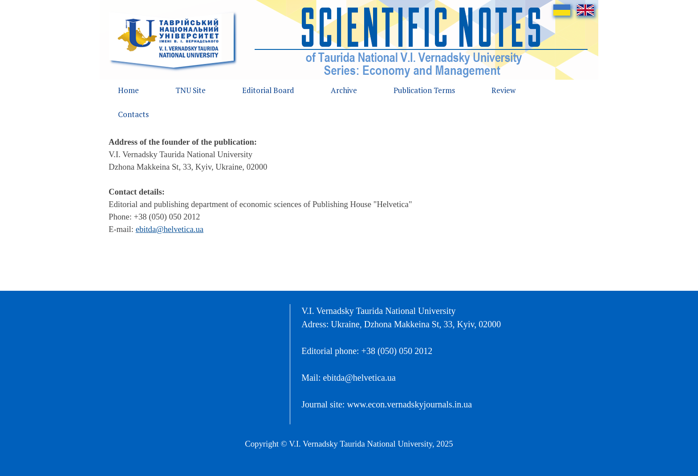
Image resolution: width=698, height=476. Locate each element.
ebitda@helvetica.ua (169, 229)
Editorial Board (268, 90)
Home (128, 90)
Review (503, 90)
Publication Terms (424, 90)
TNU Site (190, 90)
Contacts (133, 114)
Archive (344, 90)
